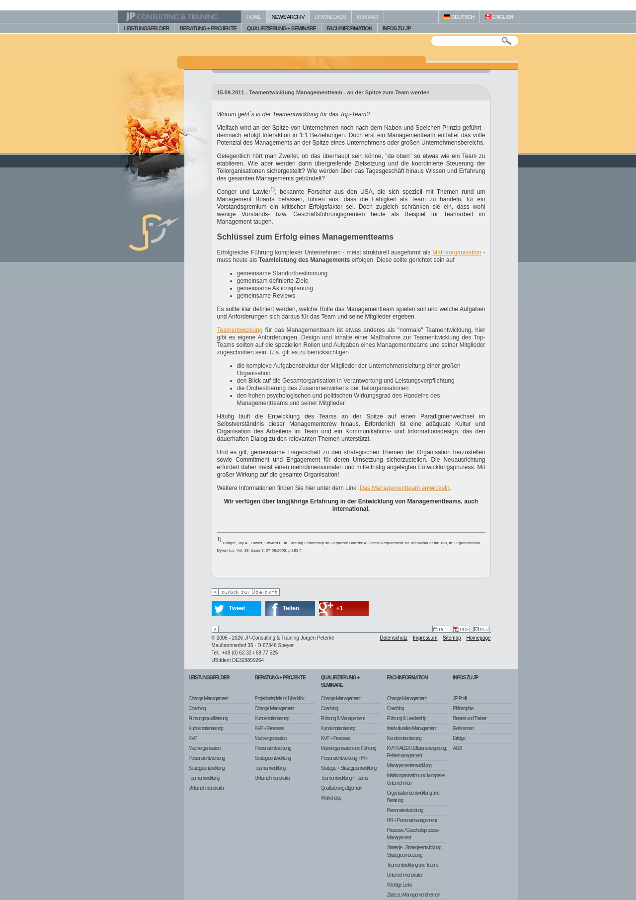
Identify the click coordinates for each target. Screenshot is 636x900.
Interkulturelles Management (411, 728)
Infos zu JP (465, 677)
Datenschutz (394, 638)
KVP (193, 738)
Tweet (237, 608)
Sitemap (452, 638)
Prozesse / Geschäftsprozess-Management (413, 833)
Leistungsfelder (209, 677)
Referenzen (463, 728)
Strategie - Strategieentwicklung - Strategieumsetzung (415, 851)
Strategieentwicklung (207, 768)
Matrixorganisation (456, 252)
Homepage (479, 638)
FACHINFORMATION (349, 28)
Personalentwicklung (207, 758)
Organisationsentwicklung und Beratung (413, 796)
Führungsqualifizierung (208, 718)
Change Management (208, 698)
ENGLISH (499, 17)
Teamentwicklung (240, 330)
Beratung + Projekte (280, 677)
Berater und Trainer (469, 718)
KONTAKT (368, 17)
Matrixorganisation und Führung (348, 748)
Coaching (197, 708)
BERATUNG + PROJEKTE (207, 28)
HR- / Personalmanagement (412, 820)
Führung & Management (343, 718)
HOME (254, 17)
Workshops (331, 798)
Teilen (291, 608)
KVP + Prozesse (269, 728)
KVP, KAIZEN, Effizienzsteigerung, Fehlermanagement (417, 751)
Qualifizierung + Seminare (340, 681)
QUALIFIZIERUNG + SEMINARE (281, 28)
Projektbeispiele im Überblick (279, 698)
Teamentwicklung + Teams (344, 778)
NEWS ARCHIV (288, 17)
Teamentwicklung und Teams (412, 865)
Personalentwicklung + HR (344, 758)
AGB (457, 748)
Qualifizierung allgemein (341, 788)
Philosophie (463, 708)
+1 (339, 608)
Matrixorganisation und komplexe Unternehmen (416, 779)
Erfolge (459, 738)
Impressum (425, 638)
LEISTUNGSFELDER (146, 28)
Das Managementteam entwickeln (405, 488)
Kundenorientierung (206, 728)
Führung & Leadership (406, 718)
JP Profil (460, 698)
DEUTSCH (459, 17)
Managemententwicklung (409, 765)
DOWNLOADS (330, 17)
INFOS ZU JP (397, 28)
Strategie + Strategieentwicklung (349, 768)
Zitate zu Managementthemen (413, 895)
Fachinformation (407, 677)
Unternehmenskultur (207, 788)
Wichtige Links (399, 885)
